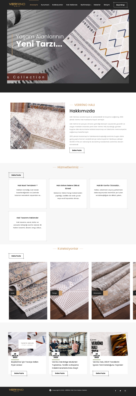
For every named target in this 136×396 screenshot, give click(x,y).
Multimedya (85, 5)
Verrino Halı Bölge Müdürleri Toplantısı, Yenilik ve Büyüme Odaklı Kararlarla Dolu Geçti (65, 365)
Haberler (97, 5)
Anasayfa (34, 5)
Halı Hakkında (71, 5)
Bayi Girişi (120, 5)
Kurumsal (45, 5)
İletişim (107, 5)
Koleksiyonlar (57, 5)
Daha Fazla (77, 150)
